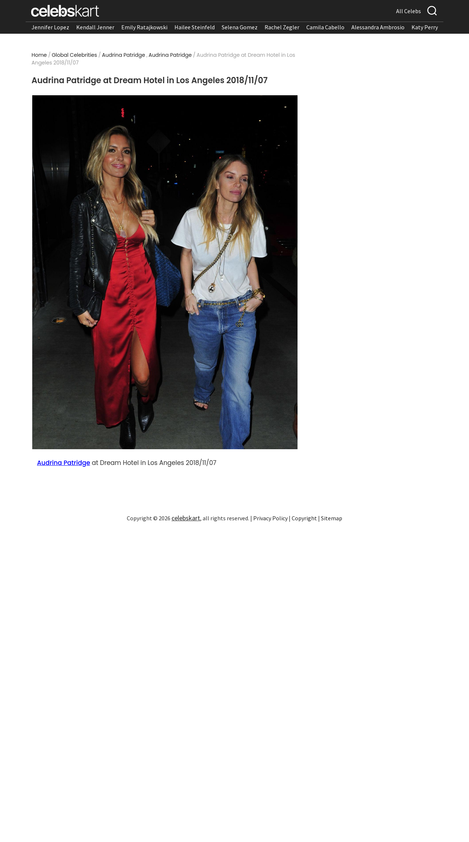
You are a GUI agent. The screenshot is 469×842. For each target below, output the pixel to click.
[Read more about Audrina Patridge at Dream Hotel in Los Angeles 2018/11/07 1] (165, 272)
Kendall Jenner (95, 27)
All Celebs (408, 11)
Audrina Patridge (123, 55)
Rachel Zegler (282, 27)
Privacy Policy (270, 518)
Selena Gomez (240, 27)
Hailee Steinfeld (194, 27)
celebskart (185, 518)
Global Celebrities (74, 55)
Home (39, 55)
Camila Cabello (325, 27)
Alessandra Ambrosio (378, 27)
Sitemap (331, 518)
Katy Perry (424, 27)
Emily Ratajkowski (144, 27)
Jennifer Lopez (50, 27)
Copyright (304, 518)
